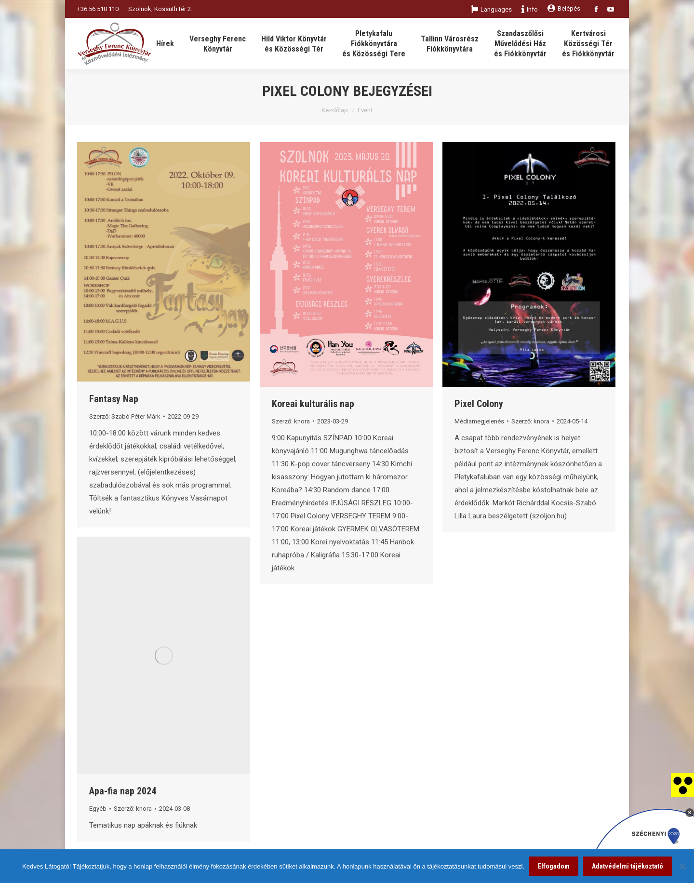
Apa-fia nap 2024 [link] (122, 791)
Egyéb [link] (98, 808)
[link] (682, 784)
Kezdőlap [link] (334, 110)
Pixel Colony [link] (478, 403)
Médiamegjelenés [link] (479, 421)
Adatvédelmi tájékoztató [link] (627, 866)
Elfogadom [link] (554, 866)
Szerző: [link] (124, 416)
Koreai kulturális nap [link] (313, 403)
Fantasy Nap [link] (113, 399)
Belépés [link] (563, 8)
